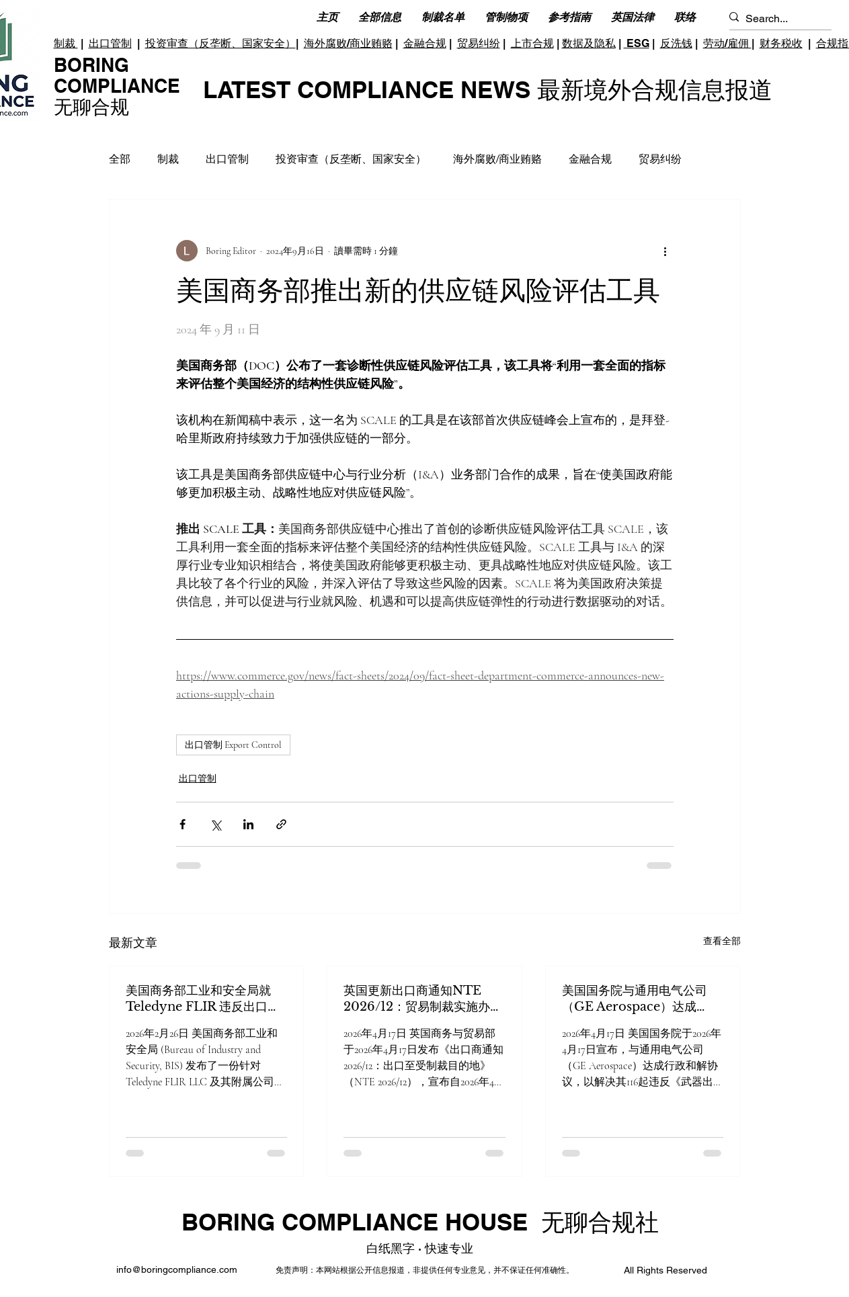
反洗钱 (676, 43)
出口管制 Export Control (233, 745)
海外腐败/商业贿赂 (348, 43)
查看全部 (722, 941)
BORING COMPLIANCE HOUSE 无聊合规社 (420, 1222)
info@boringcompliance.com (176, 1269)
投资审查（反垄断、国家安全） (220, 43)
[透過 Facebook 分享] (182, 824)
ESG (636, 43)
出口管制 (110, 43)
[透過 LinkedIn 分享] (248, 824)
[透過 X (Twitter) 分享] (215, 824)
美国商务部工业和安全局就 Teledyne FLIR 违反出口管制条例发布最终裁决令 (203, 999)
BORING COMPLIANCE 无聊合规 (117, 86)
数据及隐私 (589, 43)
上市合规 (532, 43)
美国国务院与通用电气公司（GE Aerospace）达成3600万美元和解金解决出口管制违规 (639, 999)
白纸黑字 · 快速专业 (419, 1248)
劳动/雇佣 (727, 43)
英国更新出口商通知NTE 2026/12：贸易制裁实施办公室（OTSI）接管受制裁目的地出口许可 (422, 999)
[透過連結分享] (281, 824)
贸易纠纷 (478, 43)
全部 (119, 159)
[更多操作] (665, 251)
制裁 (66, 43)
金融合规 (424, 43)
